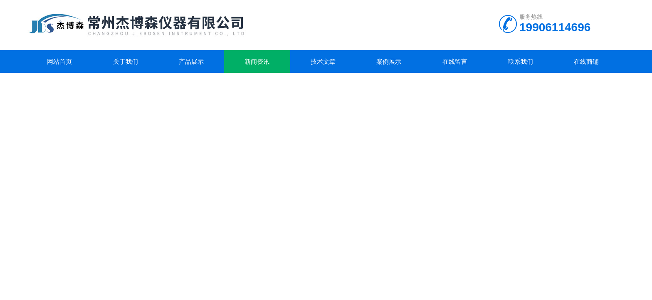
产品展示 (191, 61)
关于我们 (125, 61)
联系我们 (520, 61)
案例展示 (388, 61)
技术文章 (323, 61)
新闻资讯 (256, 61)
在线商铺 (586, 61)
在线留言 (454, 61)
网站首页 (59, 61)
